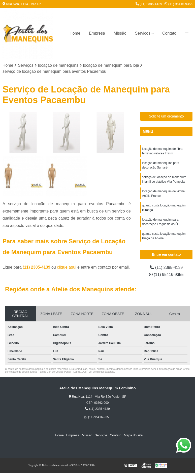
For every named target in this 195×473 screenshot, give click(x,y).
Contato (169, 33)
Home (75, 33)
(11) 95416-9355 (178, 4)
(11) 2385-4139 (149, 4)
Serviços (142, 33)
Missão (120, 33)
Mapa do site (133, 435)
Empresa (97, 33)
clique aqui (66, 267)
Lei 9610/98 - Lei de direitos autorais (93, 371)
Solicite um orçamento (166, 116)
